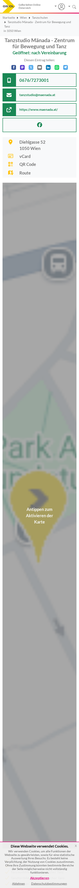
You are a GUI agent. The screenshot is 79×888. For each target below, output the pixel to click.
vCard (25, 156)
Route (25, 172)
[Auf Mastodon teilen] (22, 67)
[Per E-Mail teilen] (39, 67)
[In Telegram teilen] (65, 67)
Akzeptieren (39, 878)
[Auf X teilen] (31, 67)
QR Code (27, 164)
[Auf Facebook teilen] (13, 67)
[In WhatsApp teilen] (57, 67)
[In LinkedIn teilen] (48, 67)
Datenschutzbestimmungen (49, 883)
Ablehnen (18, 883)
